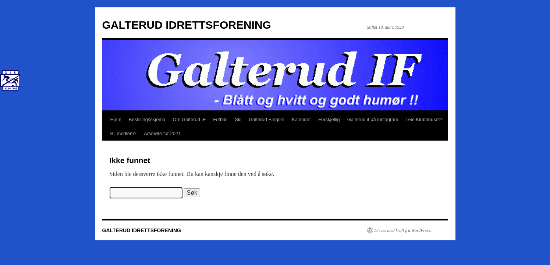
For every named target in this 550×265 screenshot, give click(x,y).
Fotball (220, 119)
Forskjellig (329, 119)
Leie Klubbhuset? (423, 119)
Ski (238, 119)
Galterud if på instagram (372, 119)
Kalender (301, 119)
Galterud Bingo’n (266, 119)
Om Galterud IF (189, 119)
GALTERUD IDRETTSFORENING (186, 25)
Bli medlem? (123, 133)
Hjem (115, 119)
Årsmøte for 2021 (162, 133)
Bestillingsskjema (147, 119)
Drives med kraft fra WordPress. (403, 230)
